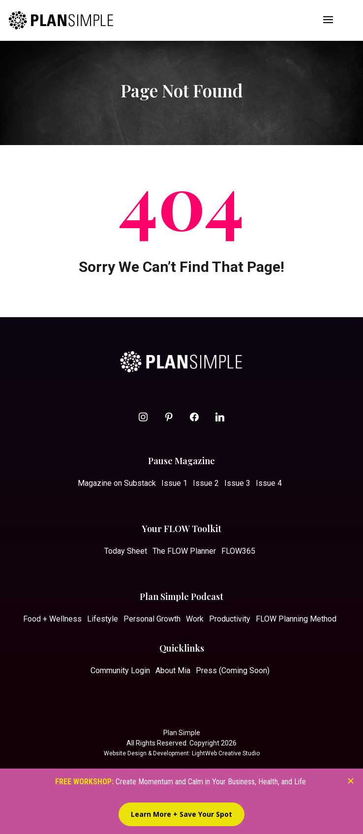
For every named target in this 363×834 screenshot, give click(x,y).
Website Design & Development (146, 753)
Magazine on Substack (117, 483)
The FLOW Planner (184, 551)
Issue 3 (237, 483)
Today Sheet (125, 551)
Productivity (229, 619)
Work (195, 619)
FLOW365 (238, 551)
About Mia (172, 670)
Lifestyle (102, 619)
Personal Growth (152, 619)
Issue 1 (174, 483)
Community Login (120, 670)
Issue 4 (269, 483)
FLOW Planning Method (296, 619)
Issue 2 (206, 483)
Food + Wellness (52, 619)
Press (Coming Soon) (233, 670)
